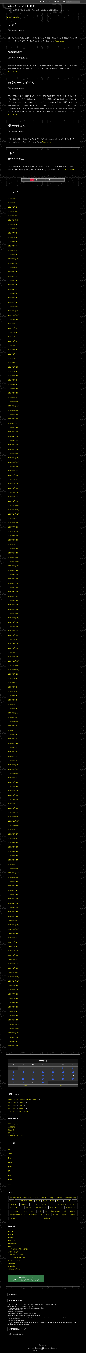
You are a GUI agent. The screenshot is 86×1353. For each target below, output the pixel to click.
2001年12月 (13, 817)
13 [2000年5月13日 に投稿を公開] (73, 1072)
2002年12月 (13, 765)
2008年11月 (13, 458)
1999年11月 (13, 925)
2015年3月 (12, 345)
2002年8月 (13, 782)
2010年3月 (13, 388)
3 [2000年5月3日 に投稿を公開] (42, 1068)
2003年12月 (13, 713)
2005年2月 (13, 652)
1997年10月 (13, 1033)
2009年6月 (13, 427)
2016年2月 (12, 302)
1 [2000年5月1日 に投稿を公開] (23, 1068)
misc (22, 131)
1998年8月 (13, 990)
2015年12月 (13, 306)
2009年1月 (13, 449)
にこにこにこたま (14, 1260)
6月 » (60, 1085)
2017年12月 (13, 259)
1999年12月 (13, 920)
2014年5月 (12, 358)
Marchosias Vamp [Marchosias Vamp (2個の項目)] (70, 1197)
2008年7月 (13, 475)
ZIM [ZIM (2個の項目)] (36, 1204)
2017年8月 (12, 276)
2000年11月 (13, 873)
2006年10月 (13, 566)
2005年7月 (13, 631)
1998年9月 (13, 985)
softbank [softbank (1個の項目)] (67, 1201)
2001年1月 (13, 864)
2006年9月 (13, 570)
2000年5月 (13, 899)
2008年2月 (13, 497)
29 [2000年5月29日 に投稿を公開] (23, 1083)
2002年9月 (12, 778)
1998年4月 (13, 1007)
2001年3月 (13, 855)
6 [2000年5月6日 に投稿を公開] (72, 1068)
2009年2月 (13, 445)
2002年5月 (13, 795)
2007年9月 (13, 518)
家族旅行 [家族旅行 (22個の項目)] (73, 1211)
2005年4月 (13, 644)
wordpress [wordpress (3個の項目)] (24, 1204)
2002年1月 (13, 812)
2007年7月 (13, 527)
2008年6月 (13, 479)
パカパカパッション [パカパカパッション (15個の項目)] (28, 1211)
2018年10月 (13, 220)
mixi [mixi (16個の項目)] (17, 1201)
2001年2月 (13, 860)
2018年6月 (12, 237)
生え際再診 (12, 1127)
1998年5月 (13, 1002)
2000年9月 (13, 881)
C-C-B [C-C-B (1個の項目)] (36, 1197)
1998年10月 (13, 981)
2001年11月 (13, 821)
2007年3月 (13, 544)
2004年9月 (13, 674)
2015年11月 (13, 311)
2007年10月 (13, 514)
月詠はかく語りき (14, 1269)
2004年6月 (12, 687)
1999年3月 (13, 959)
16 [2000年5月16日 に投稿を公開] (33, 1075)
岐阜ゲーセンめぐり (21, 82)
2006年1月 (13, 605)
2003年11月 (13, 717)
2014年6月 (12, 354)
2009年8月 (13, 419)
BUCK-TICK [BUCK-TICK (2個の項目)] (27, 1197)
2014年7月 (12, 350)
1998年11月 (13, 977)
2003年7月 (12, 734)
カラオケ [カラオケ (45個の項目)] (73, 1204)
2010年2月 (13, 393)
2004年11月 (13, 665)
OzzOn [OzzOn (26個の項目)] (45, 1201)
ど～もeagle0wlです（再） (17, 1257)
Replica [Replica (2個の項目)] (59, 1201)
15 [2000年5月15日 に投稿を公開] (23, 1075)
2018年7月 (12, 233)
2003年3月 (12, 752)
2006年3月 (13, 596)
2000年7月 (13, 890)
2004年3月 (12, 700)
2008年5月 (13, 484)
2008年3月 (13, 492)
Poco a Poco (12, 1243)
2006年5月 (13, 587)
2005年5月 (13, 639)
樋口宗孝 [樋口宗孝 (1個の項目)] (55, 1215)
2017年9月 (12, 272)
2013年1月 (13, 367)
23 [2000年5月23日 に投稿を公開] (33, 1079)
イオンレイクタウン (14, 1111)
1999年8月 (13, 938)
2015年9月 (13, 319)
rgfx (9, 1246)
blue (22, 30)
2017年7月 (12, 280)
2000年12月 (13, 868)
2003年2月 (12, 756)
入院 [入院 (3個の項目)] (39, 1211)
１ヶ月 (12, 24)
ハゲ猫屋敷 (12, 1263)
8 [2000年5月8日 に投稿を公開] (23, 1072)
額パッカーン (12, 1133)
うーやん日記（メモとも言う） (18, 1249)
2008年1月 (13, 501)
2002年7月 (13, 786)
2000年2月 (13, 912)
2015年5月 (12, 337)
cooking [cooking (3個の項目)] (43, 1197)
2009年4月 (13, 436)
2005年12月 (13, 609)
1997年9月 (13, 1037)
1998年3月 (13, 1011)
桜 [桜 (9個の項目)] (41, 1215)
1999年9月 (13, 933)
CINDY (34, 1099)
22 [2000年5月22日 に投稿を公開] (23, 1079)
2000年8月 (13, 886)
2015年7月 (12, 328)
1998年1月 (13, 1020)
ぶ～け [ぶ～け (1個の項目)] (52, 1204)
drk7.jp (10, 1231)
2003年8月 (12, 730)
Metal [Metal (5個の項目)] (11, 1201)
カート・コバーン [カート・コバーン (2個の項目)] (15, 1208)
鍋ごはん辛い (12, 1102)
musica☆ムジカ (13, 1237)
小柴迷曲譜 (12, 1266)
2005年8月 (13, 626)
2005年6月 (13, 635)
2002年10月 (13, 773)
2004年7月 (12, 683)
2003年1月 (12, 760)
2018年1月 (12, 254)
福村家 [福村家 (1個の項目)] (64, 1215)
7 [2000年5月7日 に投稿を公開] (13, 1072)
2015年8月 (12, 324)
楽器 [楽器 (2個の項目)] (47, 1215)
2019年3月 (12, 198)
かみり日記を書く (14, 1252)
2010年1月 (13, 397)
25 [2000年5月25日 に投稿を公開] (53, 1079)
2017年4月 (12, 289)
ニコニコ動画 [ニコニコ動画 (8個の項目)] (14, 1211)
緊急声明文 (15, 52)
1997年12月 (13, 1024)
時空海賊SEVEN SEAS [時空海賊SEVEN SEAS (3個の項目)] (17, 1215)
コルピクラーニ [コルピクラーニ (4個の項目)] (41, 1208)
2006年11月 (13, 561)
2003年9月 (12, 726)
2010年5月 (12, 380)
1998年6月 (13, 998)
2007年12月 (13, 505)
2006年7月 (13, 579)
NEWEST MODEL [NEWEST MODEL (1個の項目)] (27, 1201)
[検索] (78, 2)
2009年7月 (13, 423)
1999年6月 (13, 946)
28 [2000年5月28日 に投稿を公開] (13, 1083)
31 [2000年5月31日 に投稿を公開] (43, 1083)
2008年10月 (13, 462)
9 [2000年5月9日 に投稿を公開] (33, 1072)
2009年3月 (13, 440)
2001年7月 (13, 838)
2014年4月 (12, 363)
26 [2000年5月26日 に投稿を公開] (63, 1079)
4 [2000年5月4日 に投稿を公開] (52, 1068)
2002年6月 (13, 791)
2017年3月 (12, 293)
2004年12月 (13, 661)
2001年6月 (13, 842)
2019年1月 (12, 207)
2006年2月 (13, 600)
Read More (59, 41)
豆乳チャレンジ (13, 1124)
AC (9, 1149)
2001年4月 (13, 851)
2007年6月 (13, 531)
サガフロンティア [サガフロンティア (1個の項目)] (56, 1208)
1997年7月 (13, 1046)
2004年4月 (12, 695)
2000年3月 (13, 907)
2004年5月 (12, 691)
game (23, 58)
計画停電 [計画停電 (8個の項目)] (12, 1218)
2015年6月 (12, 332)
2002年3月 (13, 804)
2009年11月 (13, 406)
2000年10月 (13, 877)
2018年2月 (12, 250)
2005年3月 (13, 648)
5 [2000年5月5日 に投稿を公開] (62, 1068)
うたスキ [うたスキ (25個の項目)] (44, 1204)
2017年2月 (12, 298)
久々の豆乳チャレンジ (15, 1135)
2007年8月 (13, 523)
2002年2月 (13, 808)
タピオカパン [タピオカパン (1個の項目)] (70, 1208)
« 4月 (25, 1085)
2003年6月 (12, 739)
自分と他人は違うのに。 (16, 1334)
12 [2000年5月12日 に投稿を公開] (63, 1072)
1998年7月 (13, 994)
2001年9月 (13, 830)
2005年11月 (13, 613)
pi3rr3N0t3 (11, 1240)
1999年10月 (13, 929)
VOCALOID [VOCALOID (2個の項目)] (13, 1204)
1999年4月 (13, 955)
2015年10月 (13, 315)
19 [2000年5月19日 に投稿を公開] (63, 1075)
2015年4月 (12, 341)
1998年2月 (13, 1015)
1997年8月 (13, 1041)
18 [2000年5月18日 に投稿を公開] (53, 1075)
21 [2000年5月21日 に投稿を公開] (13, 1079)
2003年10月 (13, 721)
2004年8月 (13, 678)
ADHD (10, 1154)
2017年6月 (12, 285)
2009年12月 (13, 401)
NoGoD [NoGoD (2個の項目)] (38, 1201)
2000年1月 (13, 916)
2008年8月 (13, 471)
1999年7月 (13, 942)
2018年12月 (13, 211)
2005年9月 (13, 622)
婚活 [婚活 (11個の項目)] (46, 1211)
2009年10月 (13, 410)
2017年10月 (13, 267)
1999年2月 (13, 964)
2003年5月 (13, 743)
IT (26, 58)
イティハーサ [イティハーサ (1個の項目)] (62, 1204)
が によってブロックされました (26, 1278)
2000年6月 (13, 894)
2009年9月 (13, 414)
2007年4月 (13, 540)
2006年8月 (13, 574)
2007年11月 (13, 510)
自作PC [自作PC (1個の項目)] (72, 1215)
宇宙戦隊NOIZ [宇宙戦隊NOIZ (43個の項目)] (55, 1211)
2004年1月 (12, 708)
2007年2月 (13, 548)
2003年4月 (12, 747)
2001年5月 (13, 847)
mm (20, 1105)
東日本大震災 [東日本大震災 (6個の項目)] (32, 1215)
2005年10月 (13, 618)
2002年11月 (13, 769)
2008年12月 (13, 453)
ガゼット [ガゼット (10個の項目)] (28, 1208)
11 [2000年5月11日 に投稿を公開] (53, 1072)
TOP (9, 18)
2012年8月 (12, 371)
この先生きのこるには (15, 1255)
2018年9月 (12, 224)
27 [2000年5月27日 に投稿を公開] (73, 1079)
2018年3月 (12, 246)
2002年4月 (13, 799)
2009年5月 (13, 432)
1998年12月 (13, 972)
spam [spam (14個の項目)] (74, 1201)
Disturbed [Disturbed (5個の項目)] (59, 1197)
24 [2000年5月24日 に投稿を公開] (43, 1079)
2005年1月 (13, 657)
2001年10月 (13, 825)
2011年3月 (13, 375)
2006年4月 (13, 592)
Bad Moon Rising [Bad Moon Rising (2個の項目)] (15, 1197)
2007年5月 (13, 535)
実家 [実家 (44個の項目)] (64, 1211)
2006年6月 (13, 583)
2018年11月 (13, 216)
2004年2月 (12, 704)
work (9, 1184)
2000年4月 (13, 903)
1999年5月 (13, 951)
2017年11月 (13, 263)
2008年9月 (13, 466)
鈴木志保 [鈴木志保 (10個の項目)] (47, 1218)
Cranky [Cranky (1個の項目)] (50, 1197)
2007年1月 (13, 553)
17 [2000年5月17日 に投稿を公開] (43, 1075)
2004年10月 (13, 670)
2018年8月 (12, 228)
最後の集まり (17, 125)
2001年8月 (13, 834)
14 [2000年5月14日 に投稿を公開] (13, 1075)
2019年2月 (12, 203)
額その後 (11, 1130)
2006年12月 (13, 557)
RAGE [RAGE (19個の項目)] (52, 1201)
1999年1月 (13, 968)
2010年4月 (13, 384)
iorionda (10, 1234)
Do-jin (10, 1162)
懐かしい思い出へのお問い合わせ (19, 1099)
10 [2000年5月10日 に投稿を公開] (43, 1072)
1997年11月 (13, 1028)
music (10, 1179)
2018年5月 (12, 241)
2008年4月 (13, 488)
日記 (11, 153)
